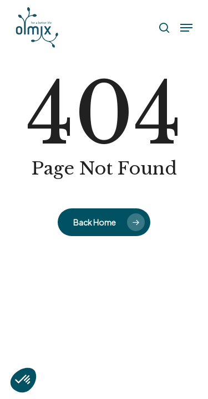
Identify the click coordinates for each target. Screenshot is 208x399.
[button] (186, 27)
